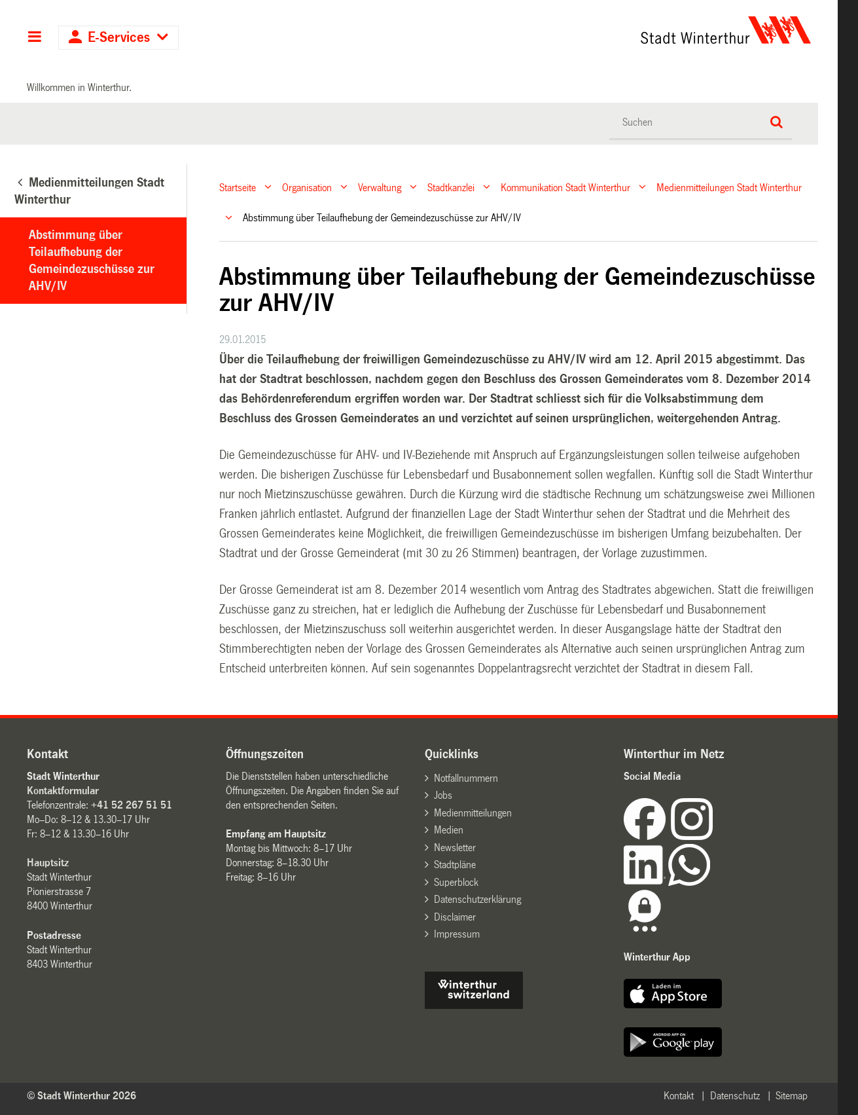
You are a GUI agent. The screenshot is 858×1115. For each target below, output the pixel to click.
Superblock (456, 882)
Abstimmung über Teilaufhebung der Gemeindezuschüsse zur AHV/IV (91, 260)
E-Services (119, 37)
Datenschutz (735, 1095)
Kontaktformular (63, 790)
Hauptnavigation (34, 38)
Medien (448, 829)
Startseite (237, 186)
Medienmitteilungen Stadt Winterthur (729, 186)
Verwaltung (379, 186)
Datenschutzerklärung (477, 899)
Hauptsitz (48, 862)
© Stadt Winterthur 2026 (81, 1095)
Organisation (307, 186)
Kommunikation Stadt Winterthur (565, 186)
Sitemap (792, 1095)
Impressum (457, 934)
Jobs (443, 795)
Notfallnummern (466, 778)
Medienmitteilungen (473, 812)
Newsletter (455, 847)
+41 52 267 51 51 (131, 805)
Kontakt (679, 1095)
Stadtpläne (455, 864)
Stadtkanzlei (450, 186)
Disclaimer (455, 917)
